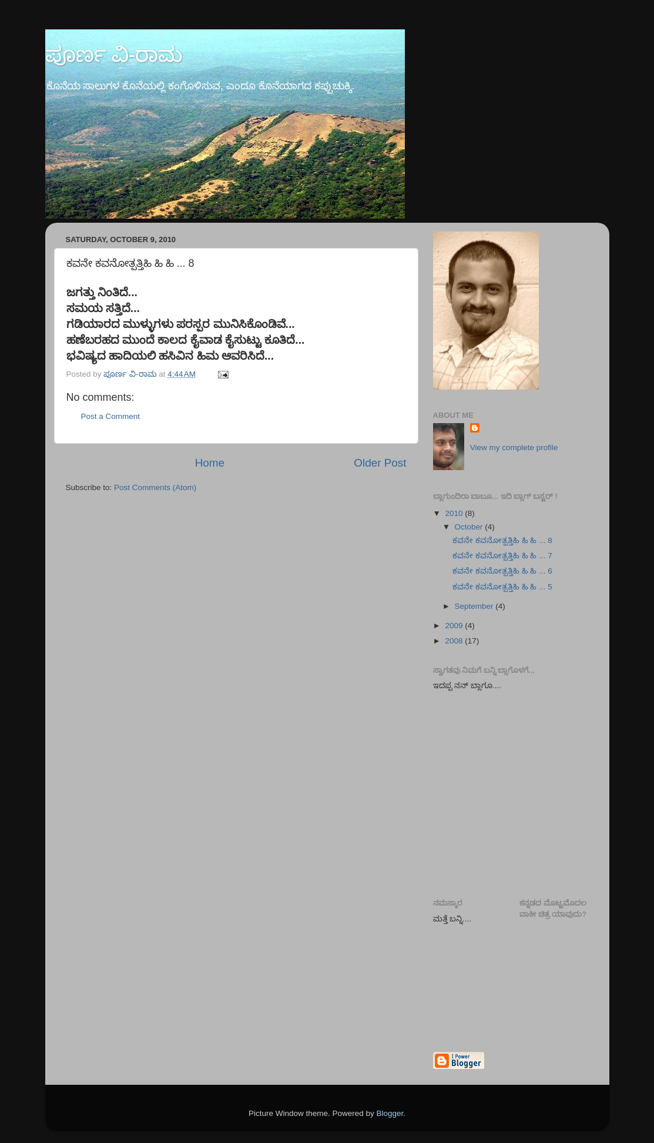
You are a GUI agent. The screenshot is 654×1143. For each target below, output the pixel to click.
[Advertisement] (543, 791)
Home (209, 463)
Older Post (380, 463)
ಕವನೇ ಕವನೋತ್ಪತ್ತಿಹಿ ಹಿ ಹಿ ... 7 (502, 555)
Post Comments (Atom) (155, 487)
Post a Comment (110, 416)
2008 (455, 640)
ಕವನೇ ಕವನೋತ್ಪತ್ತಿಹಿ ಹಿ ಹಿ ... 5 (502, 586)
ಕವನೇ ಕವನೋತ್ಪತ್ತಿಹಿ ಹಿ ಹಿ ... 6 (502, 571)
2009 (455, 625)
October (470, 526)
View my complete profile (514, 447)
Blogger (390, 1113)
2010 (455, 513)
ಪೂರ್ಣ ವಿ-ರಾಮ (114, 54)
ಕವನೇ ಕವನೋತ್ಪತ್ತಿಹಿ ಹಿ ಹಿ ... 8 (502, 540)
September (475, 606)
